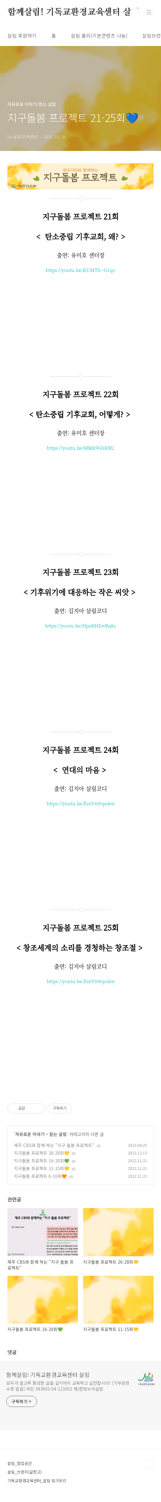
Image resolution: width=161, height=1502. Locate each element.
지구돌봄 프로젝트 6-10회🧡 (40, 1176)
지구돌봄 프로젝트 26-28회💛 (41, 1153)
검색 (135, 12)
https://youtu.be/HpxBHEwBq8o (80, 625)
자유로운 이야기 (29, 1134)
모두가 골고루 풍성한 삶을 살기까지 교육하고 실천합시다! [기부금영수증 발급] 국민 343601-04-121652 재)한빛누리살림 (67, 1386)
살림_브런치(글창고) (24, 1472)
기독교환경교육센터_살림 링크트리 (36, 1480)
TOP (149, 1464)
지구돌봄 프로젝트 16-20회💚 (41, 1161)
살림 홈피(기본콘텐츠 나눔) (99, 35)
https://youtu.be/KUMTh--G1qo (80, 270)
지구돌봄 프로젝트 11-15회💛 (41, 1168)
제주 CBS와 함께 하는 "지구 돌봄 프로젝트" (54, 1145)
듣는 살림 (58, 1134)
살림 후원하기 (21, 35)
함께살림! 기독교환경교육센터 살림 (73, 12)
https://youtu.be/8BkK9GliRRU (81, 447)
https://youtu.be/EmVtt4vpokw (81, 803)
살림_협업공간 (19, 1463)
